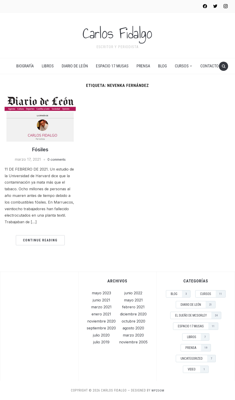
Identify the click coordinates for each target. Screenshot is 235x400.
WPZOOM (158, 390)
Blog (162, 65)
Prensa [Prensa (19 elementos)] (198, 347)
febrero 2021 (133, 307)
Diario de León (75, 65)
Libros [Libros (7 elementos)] (198, 337)
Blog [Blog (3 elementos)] (180, 293)
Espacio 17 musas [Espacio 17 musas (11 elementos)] (198, 326)
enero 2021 (101, 314)
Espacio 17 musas (112, 65)
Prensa (143, 65)
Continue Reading (40, 240)
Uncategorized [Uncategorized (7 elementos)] (198, 358)
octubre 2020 (133, 321)
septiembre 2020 (101, 328)
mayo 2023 (101, 293)
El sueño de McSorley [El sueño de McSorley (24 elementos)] (198, 315)
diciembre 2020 (133, 314)
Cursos (182, 65)
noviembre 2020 (101, 321)
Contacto (209, 65)
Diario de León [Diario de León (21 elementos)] (198, 304)
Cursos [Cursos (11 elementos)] (212, 293)
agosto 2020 (133, 328)
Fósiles (40, 149)
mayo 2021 (133, 300)
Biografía (25, 65)
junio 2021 (101, 300)
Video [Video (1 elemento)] (198, 369)
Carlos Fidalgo (117, 32)
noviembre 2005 (133, 342)
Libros (48, 65)
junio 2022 (133, 293)
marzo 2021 (101, 307)
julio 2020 (101, 335)
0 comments (56, 159)
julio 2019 (101, 342)
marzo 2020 (133, 335)
